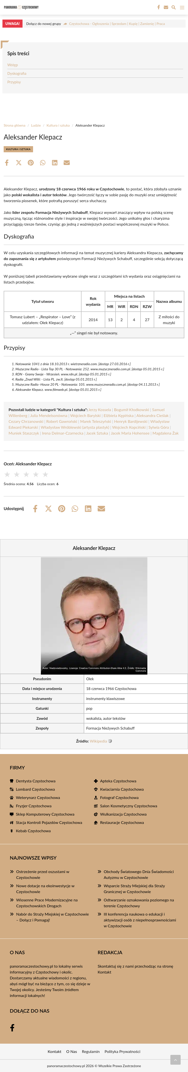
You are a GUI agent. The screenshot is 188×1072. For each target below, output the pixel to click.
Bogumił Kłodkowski (131, 409)
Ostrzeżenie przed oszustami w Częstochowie (42, 874)
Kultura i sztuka (58, 125)
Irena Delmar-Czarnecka (62, 433)
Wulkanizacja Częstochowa (123, 814)
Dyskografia (16, 73)
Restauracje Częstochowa (122, 822)
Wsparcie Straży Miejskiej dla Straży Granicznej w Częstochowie (134, 888)
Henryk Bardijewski (130, 421)
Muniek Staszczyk (24, 433)
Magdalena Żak (166, 433)
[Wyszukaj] (173, 8)
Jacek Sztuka (97, 433)
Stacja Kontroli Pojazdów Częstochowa (49, 822)
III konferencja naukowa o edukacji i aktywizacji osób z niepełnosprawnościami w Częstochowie (140, 920)
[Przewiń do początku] (175, 1060)
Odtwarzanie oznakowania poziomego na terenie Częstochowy (139, 902)
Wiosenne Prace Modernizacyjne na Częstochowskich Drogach (47, 902)
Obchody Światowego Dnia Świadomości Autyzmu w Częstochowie (139, 874)
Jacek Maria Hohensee (130, 433)
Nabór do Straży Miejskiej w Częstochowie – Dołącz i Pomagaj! (52, 917)
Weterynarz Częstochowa (38, 797)
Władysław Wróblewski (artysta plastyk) (75, 427)
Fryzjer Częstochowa (33, 805)
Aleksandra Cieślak (152, 415)
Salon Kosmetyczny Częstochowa (128, 805)
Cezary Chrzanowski (26, 421)
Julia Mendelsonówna (48, 415)
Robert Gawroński (61, 421)
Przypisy (14, 82)
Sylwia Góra (159, 427)
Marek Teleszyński (95, 421)
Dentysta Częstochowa (36, 780)
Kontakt (104, 972)
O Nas (71, 1051)
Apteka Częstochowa (118, 780)
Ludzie (36, 125)
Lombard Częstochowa (35, 789)
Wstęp (12, 65)
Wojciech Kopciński (129, 427)
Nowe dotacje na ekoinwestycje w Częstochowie (45, 888)
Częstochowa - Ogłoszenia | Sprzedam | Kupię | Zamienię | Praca (117, 24)
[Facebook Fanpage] (158, 7)
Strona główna (14, 125)
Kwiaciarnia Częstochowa (122, 789)
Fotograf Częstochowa (119, 797)
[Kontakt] (165, 7)
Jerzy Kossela (99, 409)
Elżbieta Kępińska (118, 415)
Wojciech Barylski (85, 415)
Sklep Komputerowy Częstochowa (45, 814)
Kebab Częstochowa (33, 830)
